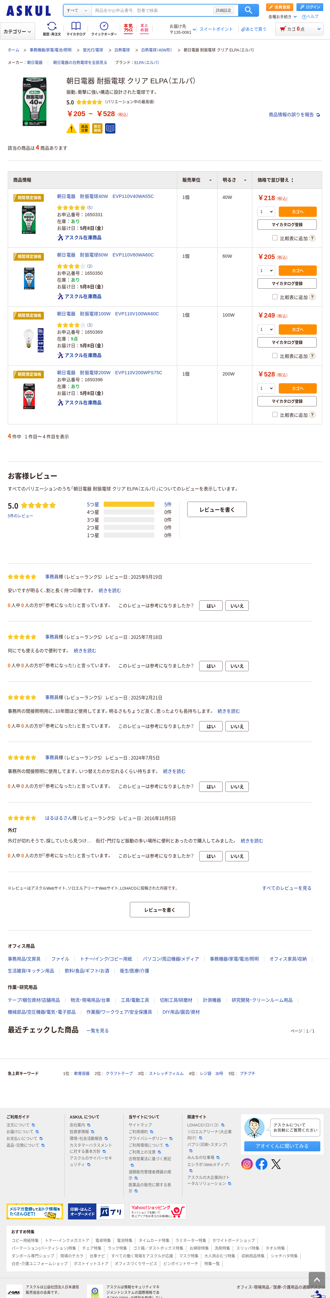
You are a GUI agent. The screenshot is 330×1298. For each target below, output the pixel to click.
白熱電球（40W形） (156, 50)
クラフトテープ (119, 1073)
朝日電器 (35, 62)
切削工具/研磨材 (176, 1000)
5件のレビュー (20, 515)
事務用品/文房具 (24, 958)
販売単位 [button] (197, 179)
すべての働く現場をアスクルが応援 (142, 1256)
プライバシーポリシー (150, 1138)
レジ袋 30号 (211, 1073)
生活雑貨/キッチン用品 (31, 970)
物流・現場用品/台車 (90, 1000)
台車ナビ (97, 1256)
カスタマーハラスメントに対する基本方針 (91, 1148)
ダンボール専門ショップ (33, 1256)
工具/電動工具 (135, 1000)
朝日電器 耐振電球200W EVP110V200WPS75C (109, 372)
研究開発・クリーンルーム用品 (262, 1000)
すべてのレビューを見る (287, 888)
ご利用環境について (149, 1145)
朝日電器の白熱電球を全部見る (80, 62)
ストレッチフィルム (166, 1073)
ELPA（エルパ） (147, 62)
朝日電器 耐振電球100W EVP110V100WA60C (108, 313)
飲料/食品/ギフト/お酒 (87, 970)
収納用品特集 (253, 1256)
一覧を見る (97, 1030)
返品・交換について (25, 1145)
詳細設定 (223, 10)
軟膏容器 (82, 1073)
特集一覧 (212, 1264)
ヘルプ (312, 17)
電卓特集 (103, 1240)
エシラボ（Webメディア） (208, 1167)
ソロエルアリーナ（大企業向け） (209, 1135)
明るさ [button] (235, 179)
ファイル (60, 958)
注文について (20, 1125)
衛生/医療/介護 (135, 970)
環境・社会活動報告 (89, 1138)
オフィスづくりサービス (136, 1264)
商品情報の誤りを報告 (294, 114)
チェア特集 (92, 1248)
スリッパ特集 (247, 1248)
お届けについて (22, 1132)
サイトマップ (140, 1125)
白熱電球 (122, 50)
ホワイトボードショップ (233, 1240)
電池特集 (124, 1240)
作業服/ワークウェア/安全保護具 (119, 1012)
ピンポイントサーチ (180, 1264)
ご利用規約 (141, 1132)
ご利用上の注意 (145, 1152)
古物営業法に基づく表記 (150, 1161)
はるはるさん (58, 818)
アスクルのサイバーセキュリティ (91, 1161)
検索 (248, 10)
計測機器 (212, 1000)
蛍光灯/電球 (93, 50)
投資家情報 (82, 1132)
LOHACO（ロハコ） (205, 1125)
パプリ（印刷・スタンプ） (207, 1147)
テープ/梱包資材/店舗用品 (34, 1000)
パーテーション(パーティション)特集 (44, 1248)
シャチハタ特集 (284, 1256)
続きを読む (110, 590)
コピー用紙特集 (25, 1240)
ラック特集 (117, 1248)
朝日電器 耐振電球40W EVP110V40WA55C (105, 196)
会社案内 (80, 1125)
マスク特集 (189, 1256)
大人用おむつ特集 (219, 1256)
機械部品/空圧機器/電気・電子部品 (42, 1012)
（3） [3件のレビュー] (90, 266)
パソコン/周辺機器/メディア (171, 958)
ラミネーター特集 (190, 1240)
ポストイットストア (91, 1264)
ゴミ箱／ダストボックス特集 (158, 1248)
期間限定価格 (30, 198)
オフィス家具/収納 (288, 958)
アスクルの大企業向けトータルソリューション (209, 1180)
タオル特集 (275, 1248)
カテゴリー (17, 31)
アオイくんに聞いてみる (282, 1146)
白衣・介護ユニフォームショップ (40, 1264)
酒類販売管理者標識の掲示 (150, 1175)
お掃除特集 (199, 1248)
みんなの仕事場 (203, 1157)
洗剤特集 (222, 1248)
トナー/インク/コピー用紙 (106, 958)
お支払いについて (24, 1138)
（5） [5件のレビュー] (90, 207)
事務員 (52, 576)
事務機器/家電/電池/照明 (51, 50)
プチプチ (247, 1073)
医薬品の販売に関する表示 (150, 1188)
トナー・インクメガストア (67, 1240)
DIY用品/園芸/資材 (181, 1012)
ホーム (13, 50)
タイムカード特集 (154, 1240)
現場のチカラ (71, 1256)
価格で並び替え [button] (275, 179)
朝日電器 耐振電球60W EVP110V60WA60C (105, 254)
